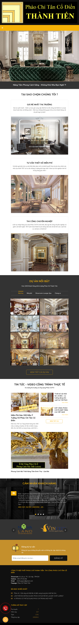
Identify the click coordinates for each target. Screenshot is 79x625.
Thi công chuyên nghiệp (39, 221)
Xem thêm (65, 403)
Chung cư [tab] (58, 293)
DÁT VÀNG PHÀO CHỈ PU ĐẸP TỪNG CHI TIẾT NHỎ (61, 410)
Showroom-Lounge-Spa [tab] (43, 293)
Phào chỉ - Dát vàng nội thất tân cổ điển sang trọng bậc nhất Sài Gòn (35, 593)
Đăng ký (58, 558)
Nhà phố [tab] (29, 293)
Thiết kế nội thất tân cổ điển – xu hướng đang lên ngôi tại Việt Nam (61, 397)
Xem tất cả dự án (39, 372)
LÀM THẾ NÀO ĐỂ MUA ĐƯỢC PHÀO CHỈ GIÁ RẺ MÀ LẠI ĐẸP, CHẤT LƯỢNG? (38, 596)
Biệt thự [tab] (20, 293)
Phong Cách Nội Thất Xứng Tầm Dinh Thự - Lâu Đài (30, 471)
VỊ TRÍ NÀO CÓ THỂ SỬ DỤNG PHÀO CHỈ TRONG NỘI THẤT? (33, 599)
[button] (6, 56)
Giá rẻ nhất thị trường (39, 104)
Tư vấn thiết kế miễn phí (39, 163)
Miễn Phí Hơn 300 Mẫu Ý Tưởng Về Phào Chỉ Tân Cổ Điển (23, 418)
